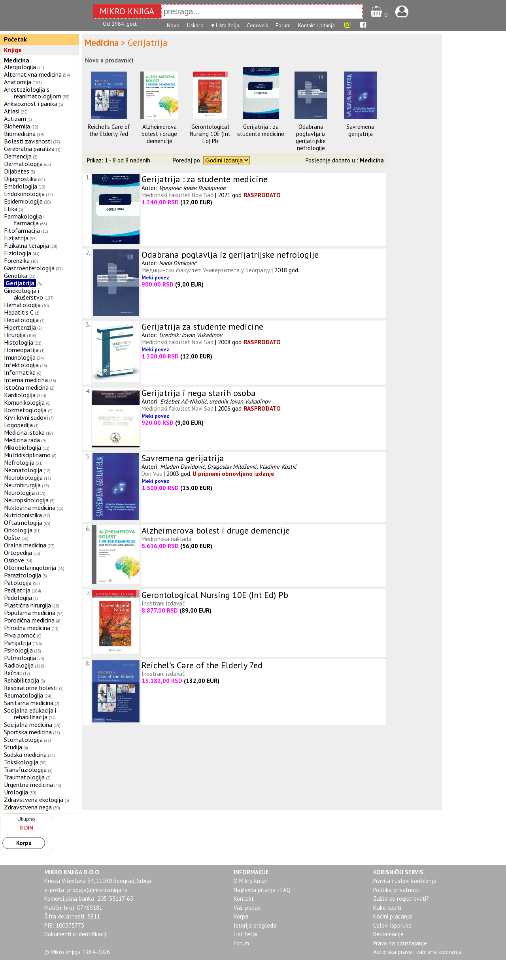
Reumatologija (23, 695)
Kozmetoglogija (25, 410)
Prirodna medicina (27, 628)
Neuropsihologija (26, 500)
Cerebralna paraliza (29, 149)
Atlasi (11, 111)
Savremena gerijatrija (360, 130)
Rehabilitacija (21, 680)
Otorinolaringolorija (30, 567)
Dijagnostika (20, 179)
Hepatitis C (19, 312)
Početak (15, 39)
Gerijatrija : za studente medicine (260, 130)
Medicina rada (22, 440)
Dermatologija (23, 164)
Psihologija (18, 650)
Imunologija (20, 357)
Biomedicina (20, 134)
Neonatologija (23, 470)
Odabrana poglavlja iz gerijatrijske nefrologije (311, 137)
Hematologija (22, 305)
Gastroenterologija (29, 268)
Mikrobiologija (22, 447)
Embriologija (20, 186)
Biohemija (17, 126)
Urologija (16, 792)
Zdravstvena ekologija (33, 799)
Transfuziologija (25, 769)
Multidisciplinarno (27, 455)
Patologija (18, 583)
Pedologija (18, 598)
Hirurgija (15, 335)
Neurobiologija (23, 477)
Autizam (15, 119)
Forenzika (17, 260)
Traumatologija (24, 777)
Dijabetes (16, 171)
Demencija (18, 156)
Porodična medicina (29, 620)
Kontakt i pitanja (316, 25)
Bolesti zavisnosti (28, 141)
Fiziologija (17, 253)
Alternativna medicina (33, 74)
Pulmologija (20, 658)
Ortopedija (18, 552)
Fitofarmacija (22, 230)
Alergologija (20, 67)
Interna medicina (26, 380)
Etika (10, 209)
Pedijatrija (17, 590)
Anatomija (17, 82)
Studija (13, 747)
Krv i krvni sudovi (26, 417)
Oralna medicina (25, 545)
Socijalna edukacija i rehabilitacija (30, 713)
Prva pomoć (20, 635)
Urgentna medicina (28, 784)
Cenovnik (257, 25)
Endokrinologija (24, 194)
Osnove (14, 560)
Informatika (20, 372)
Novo (173, 25)
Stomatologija (23, 739)
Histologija (18, 342)
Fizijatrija (16, 238)
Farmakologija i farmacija (24, 219)
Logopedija (18, 425)
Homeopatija (21, 350)
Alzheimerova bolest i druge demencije (159, 134)
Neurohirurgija (22, 485)
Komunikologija (24, 402)
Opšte (12, 537)
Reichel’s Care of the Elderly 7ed (109, 130)
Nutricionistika (23, 515)
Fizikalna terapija (26, 245)
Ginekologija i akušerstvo (23, 294)
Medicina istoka (24, 432)
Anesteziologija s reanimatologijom (32, 92)
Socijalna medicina (28, 724)
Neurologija (19, 492)
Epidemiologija (23, 201)
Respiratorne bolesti (31, 688)
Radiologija (19, 665)
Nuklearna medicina (29, 507)
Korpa (24, 843)
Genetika (15, 275)
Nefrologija (19, 462)
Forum (283, 25)
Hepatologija (21, 320)
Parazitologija (22, 575)
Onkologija (18, 530)
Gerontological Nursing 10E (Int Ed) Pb (210, 134)
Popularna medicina (29, 613)
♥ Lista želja (225, 25)
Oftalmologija (23, 522)
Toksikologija (21, 762)
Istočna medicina (26, 387)
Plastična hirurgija (27, 605)
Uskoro (195, 25)
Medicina (16, 60)
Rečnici (13, 673)
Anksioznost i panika (30, 104)
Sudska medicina (25, 754)
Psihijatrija (17, 643)
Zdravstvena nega (28, 807)
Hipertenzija (20, 327)
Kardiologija (20, 395)
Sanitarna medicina (28, 703)
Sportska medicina (28, 732)
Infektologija (21, 365)
